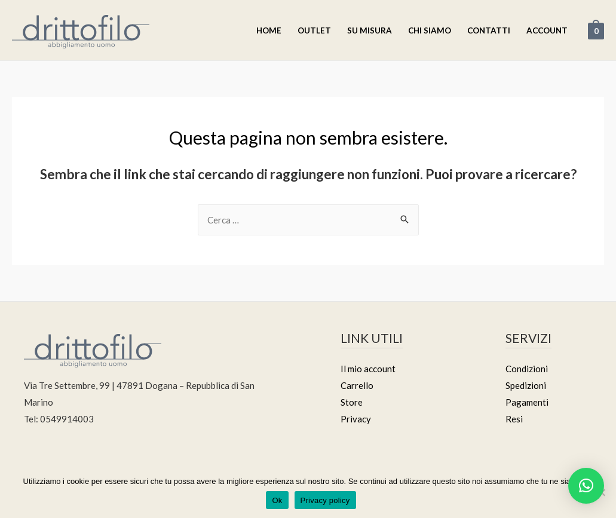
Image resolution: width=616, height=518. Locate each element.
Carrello (357, 385)
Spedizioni (525, 385)
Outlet (314, 30)
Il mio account (368, 368)
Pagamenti (526, 402)
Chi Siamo (429, 30)
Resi (514, 418)
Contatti (488, 30)
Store (352, 402)
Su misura (369, 30)
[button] (586, 486)
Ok (277, 500)
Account (547, 30)
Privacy (356, 418)
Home (268, 30)
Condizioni (526, 368)
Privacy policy (325, 500)
